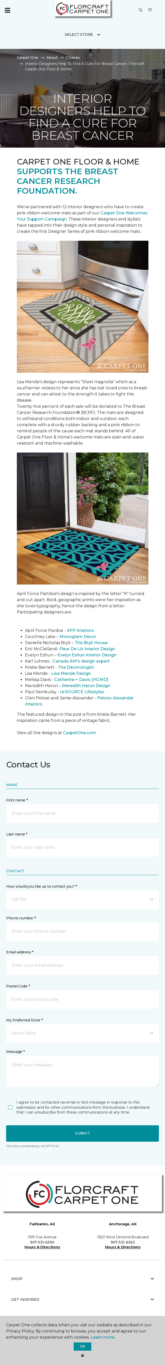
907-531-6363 (123, 1242)
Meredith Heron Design (86, 685)
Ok (82, 1346)
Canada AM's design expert (81, 661)
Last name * (16, 834)
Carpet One (27, 57)
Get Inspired (82, 1299)
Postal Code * (18, 986)
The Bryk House (91, 642)
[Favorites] (150, 10)
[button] (140, 10)
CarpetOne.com (79, 732)
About (52, 57)
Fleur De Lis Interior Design (87, 648)
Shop (82, 1278)
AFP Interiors (80, 630)
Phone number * (21, 918)
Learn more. (103, 1337)
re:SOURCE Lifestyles (82, 691)
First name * (17, 800)
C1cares (73, 57)
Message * (15, 1051)
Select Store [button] (79, 34)
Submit (82, 1133)
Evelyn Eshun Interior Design (86, 655)
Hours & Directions (42, 1247)
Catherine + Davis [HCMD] (81, 679)
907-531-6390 (42, 1242)
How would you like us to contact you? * (41, 886)
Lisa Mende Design (71, 673)
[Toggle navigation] (7, 10)
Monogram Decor (77, 636)
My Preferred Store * (24, 1020)
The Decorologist (76, 667)
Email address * (19, 952)
